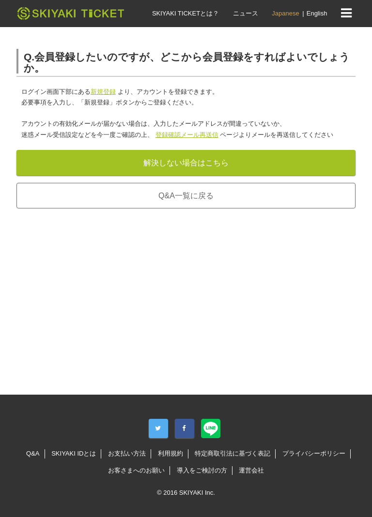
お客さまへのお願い (136, 470)
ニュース (245, 13)
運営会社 (251, 470)
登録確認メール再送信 (186, 134)
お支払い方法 (127, 453)
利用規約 (170, 453)
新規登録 (103, 91)
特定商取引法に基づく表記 (232, 453)
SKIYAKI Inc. (197, 492)
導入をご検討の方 (202, 470)
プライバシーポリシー (313, 453)
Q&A (32, 453)
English (317, 13)
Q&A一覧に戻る (186, 196)
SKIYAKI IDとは (73, 453)
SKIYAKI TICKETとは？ (185, 13)
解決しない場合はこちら (186, 163)
